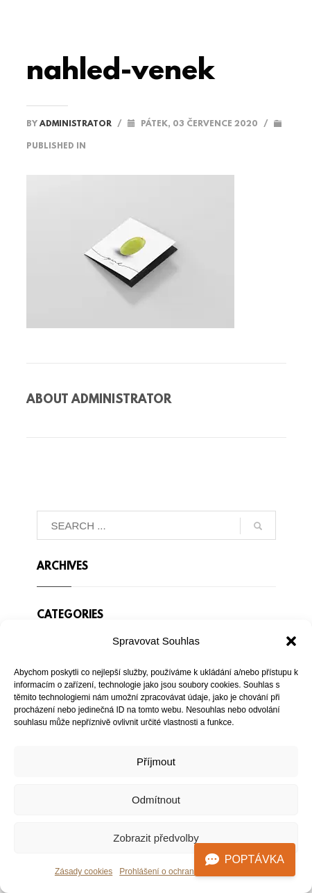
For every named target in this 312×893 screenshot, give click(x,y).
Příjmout (156, 761)
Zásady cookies (83, 871)
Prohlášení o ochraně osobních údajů (188, 871)
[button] (291, 641)
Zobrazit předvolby (155, 838)
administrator (77, 124)
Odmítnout (156, 800)
